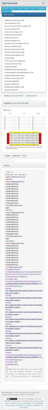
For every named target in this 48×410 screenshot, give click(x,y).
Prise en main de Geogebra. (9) (15, 61)
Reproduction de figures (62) (14, 87)
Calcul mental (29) (11, 67)
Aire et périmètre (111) (12, 23)
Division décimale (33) (12, 40)
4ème (26, 8)
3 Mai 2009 (16, 103)
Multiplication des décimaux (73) (16, 69)
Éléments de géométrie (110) (14, 49)
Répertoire (16, 155)
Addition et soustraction (14, 95)
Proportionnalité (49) (12, 81)
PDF (24, 155)
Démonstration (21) (11, 37)
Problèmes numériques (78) (14, 78)
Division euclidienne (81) (13, 46)
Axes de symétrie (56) (12, 29)
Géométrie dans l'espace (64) (14, 52)
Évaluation (41, 8)
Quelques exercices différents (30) (17, 43)
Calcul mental (31, 95)
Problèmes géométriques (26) (15, 75)
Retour (7, 155)
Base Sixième (9, 14)
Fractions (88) (9, 58)
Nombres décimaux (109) (13, 35)
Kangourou (6, 12)
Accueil (5, 8)
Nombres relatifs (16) (12, 84)
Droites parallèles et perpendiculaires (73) (19, 72)
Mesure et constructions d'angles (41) (18, 26)
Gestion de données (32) (13, 64)
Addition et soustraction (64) (14, 20)
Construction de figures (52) (14, 55)
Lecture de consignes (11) (13, 32)
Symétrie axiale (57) (11, 90)
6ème (12, 8)
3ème (33, 8)
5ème (19, 8)
